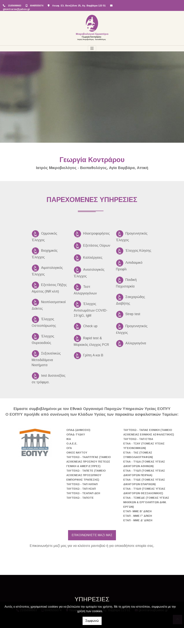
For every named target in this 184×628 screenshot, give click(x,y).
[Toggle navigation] (92, 48)
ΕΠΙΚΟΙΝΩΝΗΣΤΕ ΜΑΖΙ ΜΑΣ (92, 535)
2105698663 (14, 5)
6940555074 (36, 5)
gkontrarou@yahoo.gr (16, 9)
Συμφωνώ (92, 620)
